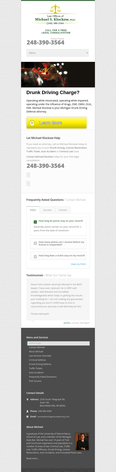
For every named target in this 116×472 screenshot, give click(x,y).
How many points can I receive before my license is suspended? (59, 234)
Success (47, 200)
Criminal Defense (37, 350)
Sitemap (38, 467)
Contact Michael (37, 337)
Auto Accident (48, 151)
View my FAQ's (78, 254)
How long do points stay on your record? (58, 212)
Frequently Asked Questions (43, 367)
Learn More (45, 122)
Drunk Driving (57, 147)
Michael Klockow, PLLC (58, 462)
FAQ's (33, 200)
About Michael (36, 341)
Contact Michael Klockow (39, 156)
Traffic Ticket (33, 151)
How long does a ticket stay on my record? (59, 246)
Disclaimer (50, 467)
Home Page (35, 333)
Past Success (35, 371)
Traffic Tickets (36, 358)
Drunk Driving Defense (40, 354)
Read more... (32, 448)
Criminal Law (66, 151)
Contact (63, 200)
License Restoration (76, 147)
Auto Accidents (36, 362)
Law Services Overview (40, 346)
